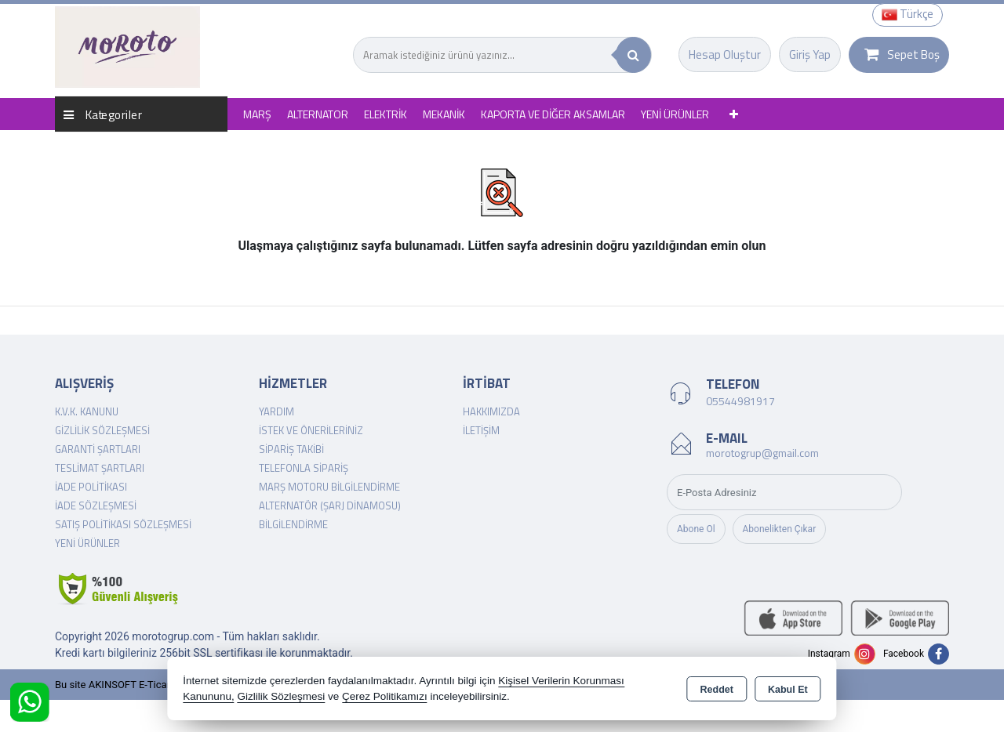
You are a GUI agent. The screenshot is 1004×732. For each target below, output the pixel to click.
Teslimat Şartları (99, 468)
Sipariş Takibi (291, 449)
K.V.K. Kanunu (86, 411)
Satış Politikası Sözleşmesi (123, 524)
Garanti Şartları (97, 449)
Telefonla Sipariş (303, 468)
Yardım (276, 411)
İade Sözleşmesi (95, 505)
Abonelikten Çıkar (780, 529)
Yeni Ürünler (87, 543)
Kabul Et (788, 689)
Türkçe (907, 14)
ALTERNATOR (317, 114)
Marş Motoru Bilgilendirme (329, 487)
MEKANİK (444, 114)
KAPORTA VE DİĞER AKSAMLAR (553, 114)
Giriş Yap (810, 54)
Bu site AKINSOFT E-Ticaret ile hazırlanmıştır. (156, 684)
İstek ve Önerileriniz (311, 430)
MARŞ (257, 114)
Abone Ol (696, 529)
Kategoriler (103, 114)
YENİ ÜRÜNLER (675, 114)
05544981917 (740, 401)
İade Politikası (91, 487)
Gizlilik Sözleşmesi (102, 430)
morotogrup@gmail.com (762, 452)
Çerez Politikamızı (384, 696)
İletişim (481, 430)
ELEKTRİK (385, 114)
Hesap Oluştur (725, 54)
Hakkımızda (491, 411)
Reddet (716, 689)
